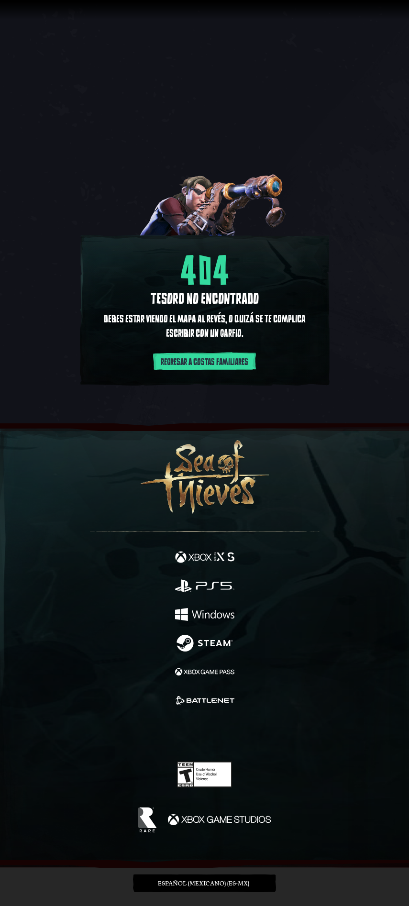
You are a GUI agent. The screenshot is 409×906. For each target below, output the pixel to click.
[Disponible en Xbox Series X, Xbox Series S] (204, 558)
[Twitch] (174, 734)
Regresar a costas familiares (204, 362)
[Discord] (231, 734)
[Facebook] (136, 733)
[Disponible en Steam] (204, 644)
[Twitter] (154, 733)
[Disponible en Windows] (204, 615)
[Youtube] (203, 734)
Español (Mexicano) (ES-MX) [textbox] (203, 883)
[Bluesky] (271, 734)
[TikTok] (252, 734)
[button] (204, 883)
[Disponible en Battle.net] (204, 701)
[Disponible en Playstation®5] (204, 586)
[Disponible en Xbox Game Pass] (204, 673)
